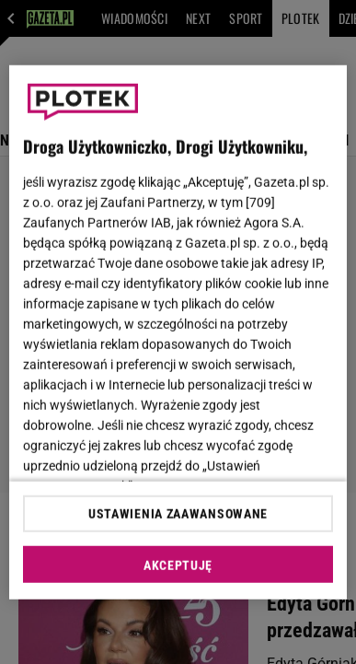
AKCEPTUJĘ (178, 565)
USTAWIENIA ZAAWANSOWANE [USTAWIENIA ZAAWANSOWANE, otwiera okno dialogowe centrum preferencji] (178, 514)
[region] (178, 332)
